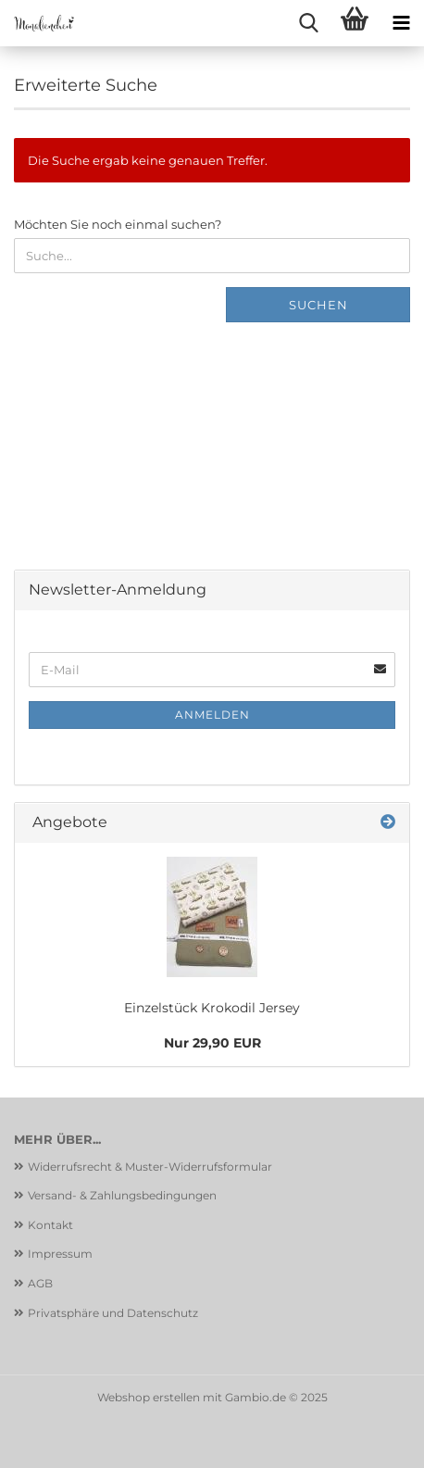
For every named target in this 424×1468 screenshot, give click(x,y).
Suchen (318, 304)
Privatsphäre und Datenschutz (113, 1313)
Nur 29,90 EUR (212, 1043)
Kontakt (50, 1225)
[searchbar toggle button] (308, 23)
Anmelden (212, 714)
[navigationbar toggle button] (401, 23)
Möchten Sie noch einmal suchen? (117, 224)
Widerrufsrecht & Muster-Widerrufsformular (150, 1166)
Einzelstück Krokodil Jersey (212, 1007)
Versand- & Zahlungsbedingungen (122, 1195)
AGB (40, 1283)
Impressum (60, 1254)
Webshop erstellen (148, 1397)
